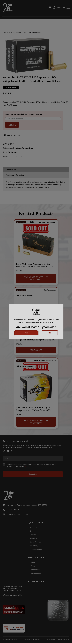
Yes (26, 333)
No (49, 333)
